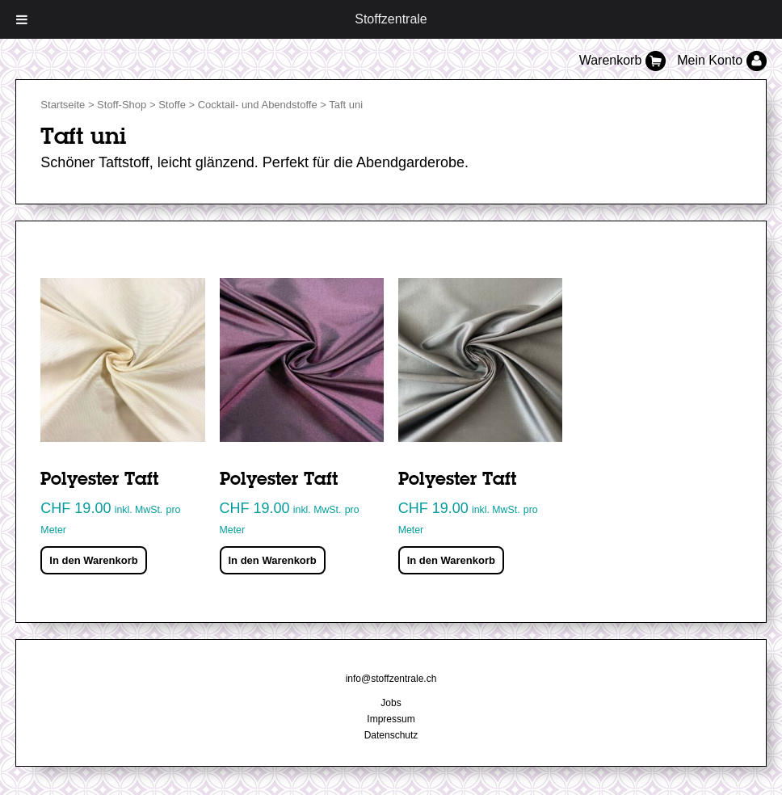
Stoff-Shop (121, 105)
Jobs (390, 703)
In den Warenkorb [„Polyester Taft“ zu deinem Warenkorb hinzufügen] (93, 560)
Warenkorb (624, 60)
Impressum (390, 719)
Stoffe (172, 105)
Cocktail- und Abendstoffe (257, 105)
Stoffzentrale (391, 19)
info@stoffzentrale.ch (391, 678)
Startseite (62, 105)
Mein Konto (721, 60)
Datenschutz (391, 735)
